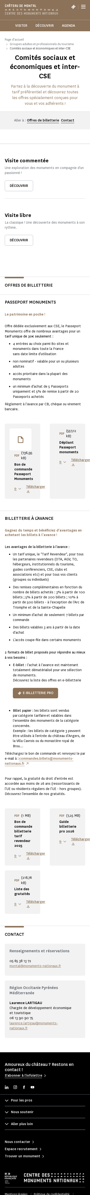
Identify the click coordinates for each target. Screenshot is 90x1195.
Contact (67, 120)
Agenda (68, 25)
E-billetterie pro (35, 693)
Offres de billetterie (43, 120)
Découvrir (44, 25)
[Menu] (83, 6)
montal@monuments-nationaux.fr (35, 966)
